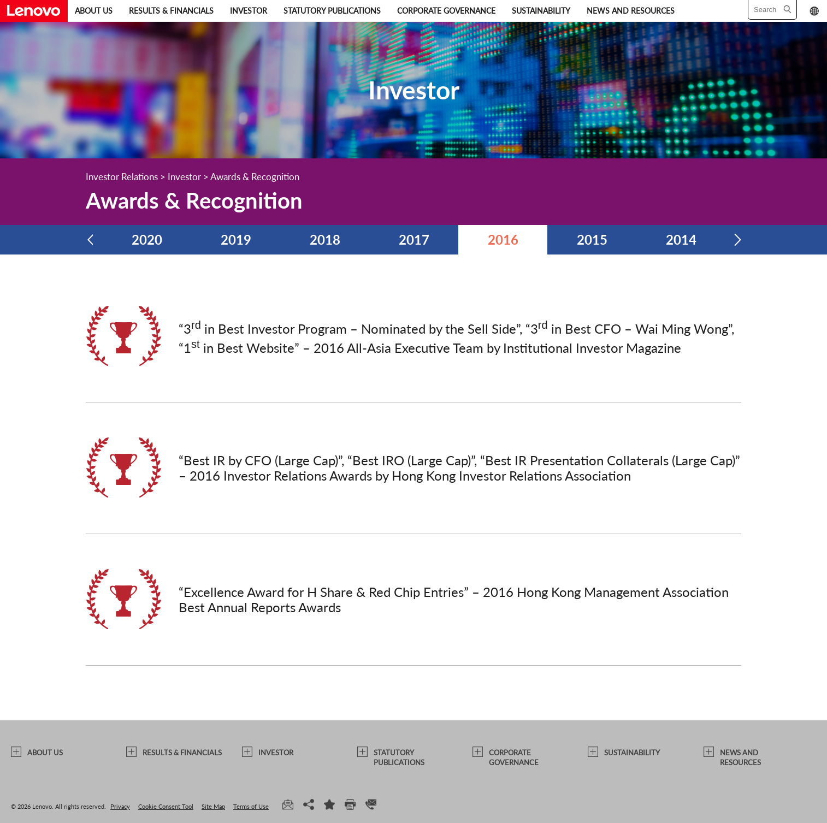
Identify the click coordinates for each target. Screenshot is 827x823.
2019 (236, 239)
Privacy (120, 806)
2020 (147, 239)
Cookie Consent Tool (165, 806)
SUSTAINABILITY (541, 10)
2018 (325, 239)
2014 (681, 239)
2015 (592, 239)
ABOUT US (94, 10)
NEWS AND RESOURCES (631, 10)
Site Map (213, 806)
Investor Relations (122, 176)
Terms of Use (251, 806)
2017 (414, 239)
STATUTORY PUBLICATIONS (332, 10)
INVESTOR (248, 10)
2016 (503, 239)
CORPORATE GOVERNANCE (446, 10)
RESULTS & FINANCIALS (171, 10)
